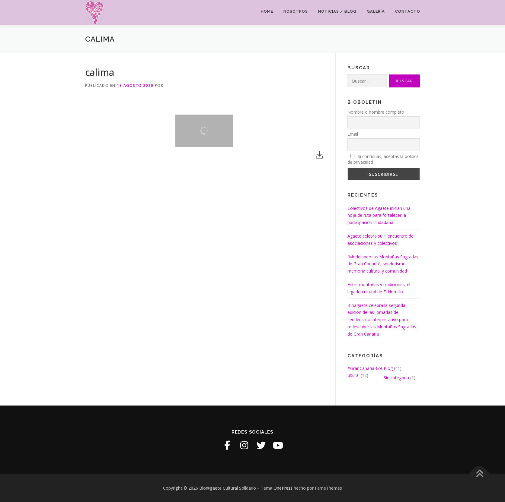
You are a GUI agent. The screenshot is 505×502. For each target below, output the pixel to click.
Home (267, 11)
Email (352, 134)
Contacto (407, 11)
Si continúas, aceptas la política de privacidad (383, 159)
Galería (376, 11)
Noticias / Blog (337, 11)
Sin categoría (396, 377)
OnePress (282, 488)
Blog (388, 368)
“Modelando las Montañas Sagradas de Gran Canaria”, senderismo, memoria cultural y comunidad (382, 264)
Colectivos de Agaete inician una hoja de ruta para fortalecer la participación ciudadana (379, 215)
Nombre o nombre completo (375, 112)
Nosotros (295, 11)
